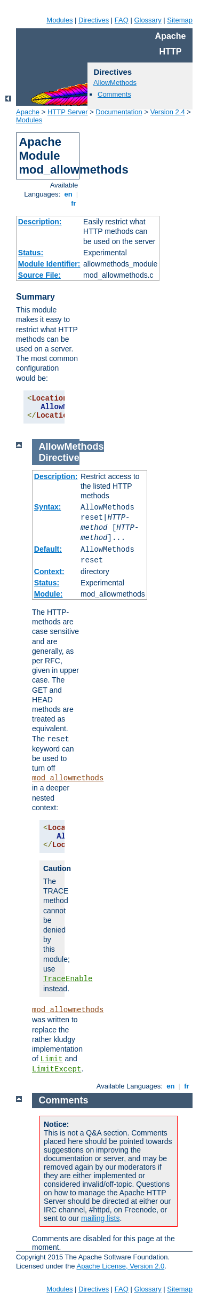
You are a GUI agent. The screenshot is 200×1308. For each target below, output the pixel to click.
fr (73, 203)
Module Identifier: (49, 264)
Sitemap (180, 20)
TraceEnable (67, 979)
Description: (40, 221)
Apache (27, 112)
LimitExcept (56, 1069)
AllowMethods (115, 83)
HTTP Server (67, 112)
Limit (52, 1059)
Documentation (118, 112)
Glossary (147, 20)
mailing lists (100, 1218)
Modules (59, 20)
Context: (49, 571)
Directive (59, 457)
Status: (30, 252)
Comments (114, 94)
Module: (48, 594)
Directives (93, 20)
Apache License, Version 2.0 (120, 1266)
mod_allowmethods (67, 778)
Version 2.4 (167, 112)
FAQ (122, 20)
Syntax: (47, 507)
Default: (48, 549)
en (68, 194)
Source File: (39, 275)
